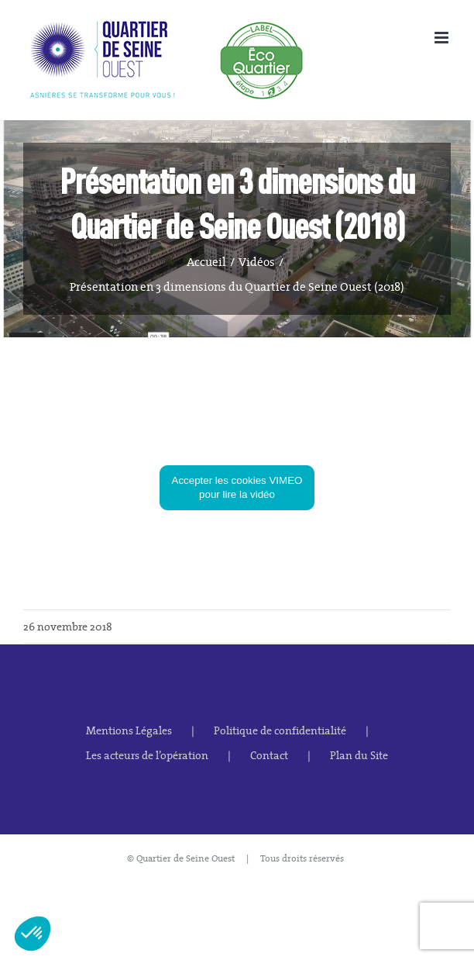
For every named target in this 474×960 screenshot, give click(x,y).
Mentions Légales (129, 730)
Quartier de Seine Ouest (185, 858)
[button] (32, 933)
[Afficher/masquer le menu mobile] (442, 37)
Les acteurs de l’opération (147, 755)
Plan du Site (359, 755)
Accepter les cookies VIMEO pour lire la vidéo (237, 487)
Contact (269, 755)
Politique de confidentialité (280, 730)
